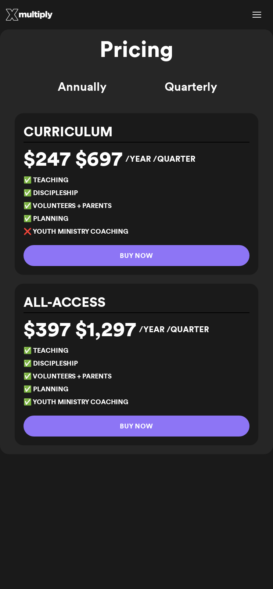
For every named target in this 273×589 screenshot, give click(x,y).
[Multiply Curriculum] (29, 15)
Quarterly (191, 86)
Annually (82, 86)
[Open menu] (257, 14)
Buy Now (136, 255)
